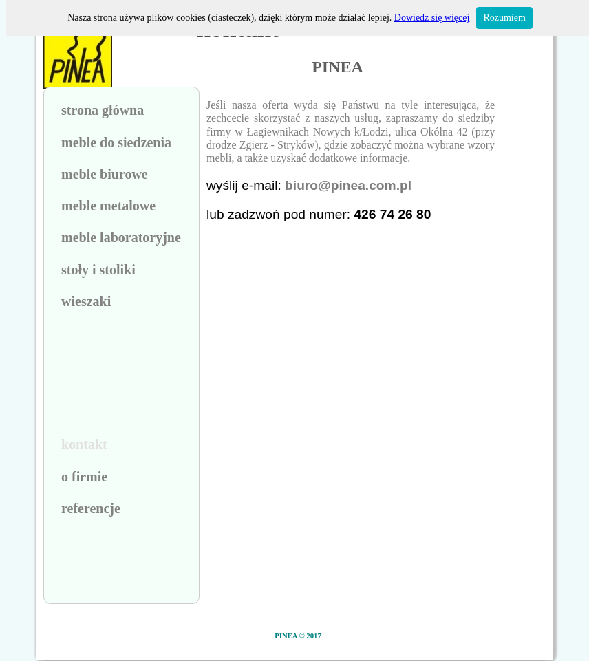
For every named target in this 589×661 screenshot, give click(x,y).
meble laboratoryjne (121, 237)
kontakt (84, 444)
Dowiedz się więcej (432, 17)
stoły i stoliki (98, 269)
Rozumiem (504, 17)
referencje (90, 508)
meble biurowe (104, 174)
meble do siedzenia (116, 142)
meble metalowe (108, 205)
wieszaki (86, 301)
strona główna (102, 110)
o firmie (84, 476)
